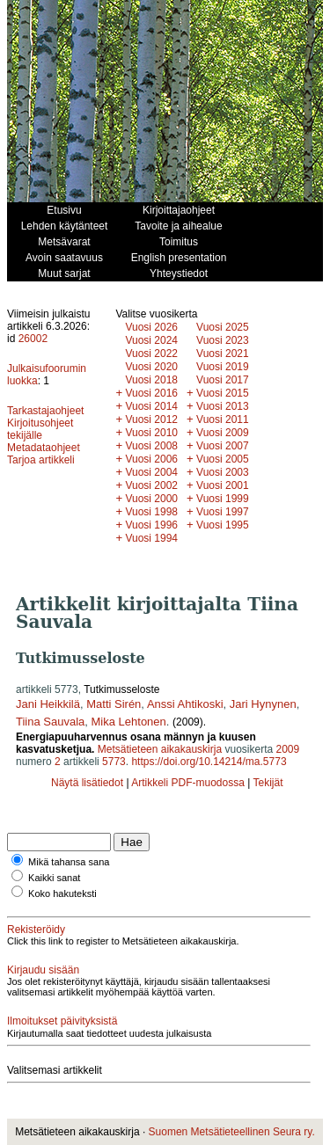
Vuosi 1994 (151, 538)
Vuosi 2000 (151, 498)
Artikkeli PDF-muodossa (188, 783)
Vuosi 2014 (151, 406)
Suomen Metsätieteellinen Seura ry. (232, 1132)
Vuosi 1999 (222, 498)
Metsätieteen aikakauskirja (160, 749)
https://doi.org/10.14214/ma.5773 (208, 761)
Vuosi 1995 (222, 525)
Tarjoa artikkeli (41, 460)
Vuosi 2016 (151, 393)
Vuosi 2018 (151, 380)
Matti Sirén (113, 704)
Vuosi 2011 (222, 419)
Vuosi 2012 (151, 419)
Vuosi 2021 (222, 353)
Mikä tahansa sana (68, 862)
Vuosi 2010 (151, 433)
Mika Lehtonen (129, 721)
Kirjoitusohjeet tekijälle (40, 429)
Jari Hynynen (263, 704)
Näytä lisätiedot (88, 783)
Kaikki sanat (54, 877)
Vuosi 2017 (222, 380)
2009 (287, 749)
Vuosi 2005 (222, 459)
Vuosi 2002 (151, 485)
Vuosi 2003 (222, 472)
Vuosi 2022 (151, 353)
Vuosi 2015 (222, 393)
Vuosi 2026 (151, 327)
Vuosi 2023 (222, 340)
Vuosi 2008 (151, 446)
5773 (114, 761)
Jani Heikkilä (48, 704)
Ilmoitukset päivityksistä (62, 1021)
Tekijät (267, 783)
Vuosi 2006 (151, 459)
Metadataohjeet (43, 447)
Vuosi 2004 (151, 472)
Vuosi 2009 (222, 433)
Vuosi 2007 (222, 446)
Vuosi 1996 (151, 525)
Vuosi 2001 (222, 485)
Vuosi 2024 (151, 340)
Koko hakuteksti (62, 893)
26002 (33, 338)
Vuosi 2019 (222, 367)
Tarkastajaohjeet (45, 411)
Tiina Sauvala (50, 721)
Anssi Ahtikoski (185, 704)
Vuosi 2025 (222, 327)
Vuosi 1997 (222, 512)
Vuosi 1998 (151, 512)
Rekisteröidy (36, 929)
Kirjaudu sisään (43, 970)
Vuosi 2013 (222, 406)
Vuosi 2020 (151, 367)
